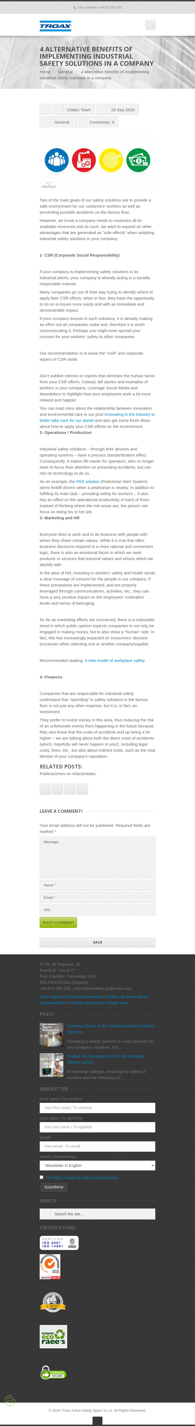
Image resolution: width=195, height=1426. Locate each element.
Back (97, 942)
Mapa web (117, 1002)
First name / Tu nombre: (61, 1099)
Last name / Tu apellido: (61, 1118)
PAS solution (88, 481)
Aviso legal (49, 996)
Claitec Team (79, 109)
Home (45, 71)
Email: (45, 1137)
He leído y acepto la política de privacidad (81, 1177)
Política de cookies (88, 1002)
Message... (97, 857)
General (65, 71)
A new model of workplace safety (115, 660)
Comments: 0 (102, 122)
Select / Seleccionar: (58, 1157)
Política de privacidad (82, 996)
